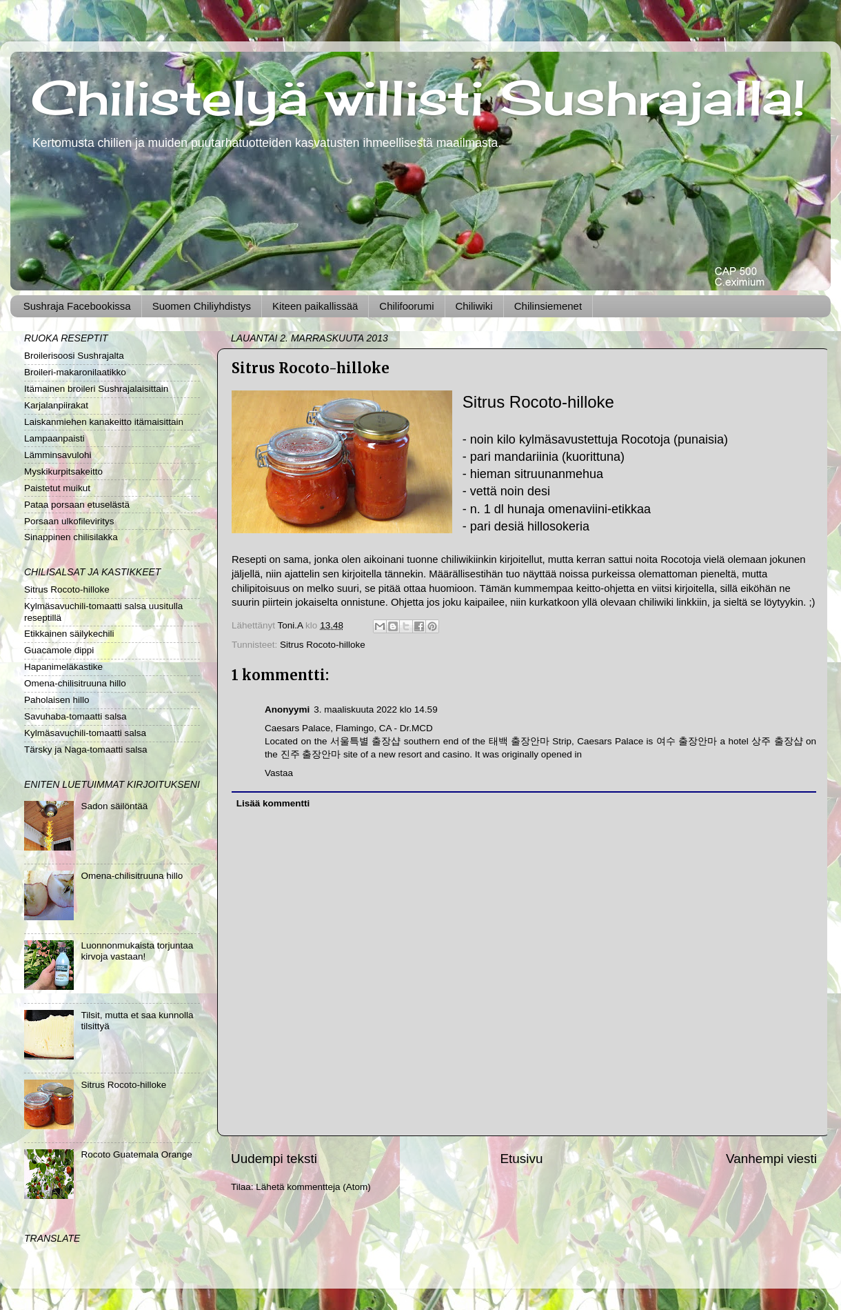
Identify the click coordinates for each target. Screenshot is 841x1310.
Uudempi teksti (274, 1158)
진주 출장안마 (311, 754)
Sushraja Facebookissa (77, 306)
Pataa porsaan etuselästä (77, 504)
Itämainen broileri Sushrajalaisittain (96, 389)
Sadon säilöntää (114, 806)
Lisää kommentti (273, 803)
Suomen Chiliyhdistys (201, 306)
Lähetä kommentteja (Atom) (313, 1187)
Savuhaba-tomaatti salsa (75, 716)
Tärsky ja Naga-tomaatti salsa (86, 749)
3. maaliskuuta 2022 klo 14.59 (375, 709)
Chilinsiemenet (548, 306)
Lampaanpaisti (54, 438)
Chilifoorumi (406, 306)
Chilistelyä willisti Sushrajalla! (418, 97)
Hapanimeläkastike (63, 667)
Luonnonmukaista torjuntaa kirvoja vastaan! (137, 951)
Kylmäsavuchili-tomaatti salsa (85, 733)
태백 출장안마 (519, 741)
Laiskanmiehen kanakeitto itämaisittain (103, 422)
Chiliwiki (474, 306)
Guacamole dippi (59, 650)
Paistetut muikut (57, 488)
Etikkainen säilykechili (69, 633)
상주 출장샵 (776, 741)
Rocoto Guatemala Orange (136, 1154)
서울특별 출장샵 (365, 741)
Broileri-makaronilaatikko (75, 372)
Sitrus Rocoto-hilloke (322, 644)
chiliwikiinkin (469, 559)
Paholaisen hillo (57, 700)
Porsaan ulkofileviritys (69, 521)
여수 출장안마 (686, 741)
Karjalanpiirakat (56, 405)
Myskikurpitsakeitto (63, 471)
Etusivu (521, 1158)
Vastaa (279, 773)
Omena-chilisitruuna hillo (75, 683)
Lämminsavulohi (58, 455)
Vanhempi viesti (771, 1158)
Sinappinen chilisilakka (71, 537)
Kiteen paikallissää (315, 306)
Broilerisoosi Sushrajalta (74, 355)
